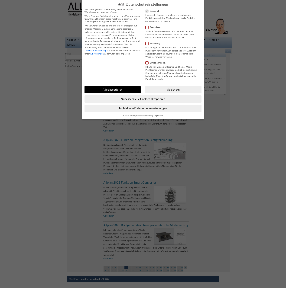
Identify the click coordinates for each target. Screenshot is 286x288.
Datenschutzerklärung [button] (144, 115)
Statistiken (154, 27)
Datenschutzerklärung (95, 50)
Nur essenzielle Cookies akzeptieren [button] (143, 98)
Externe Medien (156, 62)
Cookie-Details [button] (129, 115)
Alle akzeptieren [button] (113, 89)
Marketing (154, 43)
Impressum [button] (158, 115)
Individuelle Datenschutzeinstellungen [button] (143, 108)
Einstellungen (97, 53)
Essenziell (153, 10)
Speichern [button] (173, 89)
